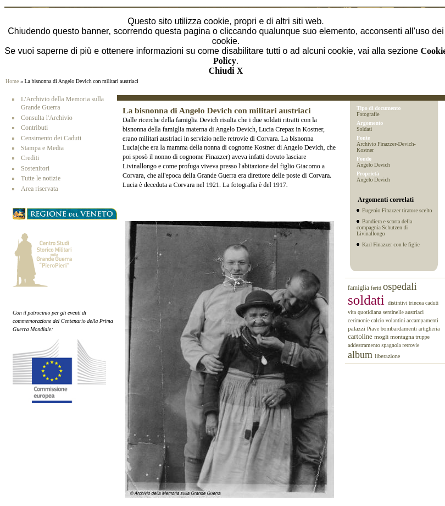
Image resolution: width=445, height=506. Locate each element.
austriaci (414, 312)
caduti (431, 303)
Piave (374, 329)
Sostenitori (35, 168)
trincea (417, 303)
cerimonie (359, 320)
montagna (402, 336)
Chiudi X (226, 70)
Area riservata (39, 189)
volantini (396, 320)
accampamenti (422, 320)
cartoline (361, 336)
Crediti (30, 158)
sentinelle (394, 312)
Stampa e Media (42, 148)
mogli (382, 336)
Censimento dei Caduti (51, 138)
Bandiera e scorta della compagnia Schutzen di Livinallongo (384, 227)
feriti (377, 288)
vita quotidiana (365, 312)
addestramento (364, 345)
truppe (422, 337)
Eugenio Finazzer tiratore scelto (397, 210)
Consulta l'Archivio (47, 118)
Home (12, 81)
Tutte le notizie (40, 178)
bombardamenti (400, 329)
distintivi (398, 303)
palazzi (357, 328)
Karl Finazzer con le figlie (391, 244)
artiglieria (429, 329)
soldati (368, 300)
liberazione (387, 356)
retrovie (410, 345)
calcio (378, 320)
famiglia (359, 288)
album (361, 354)
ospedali (400, 286)
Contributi (34, 127)
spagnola (391, 345)
